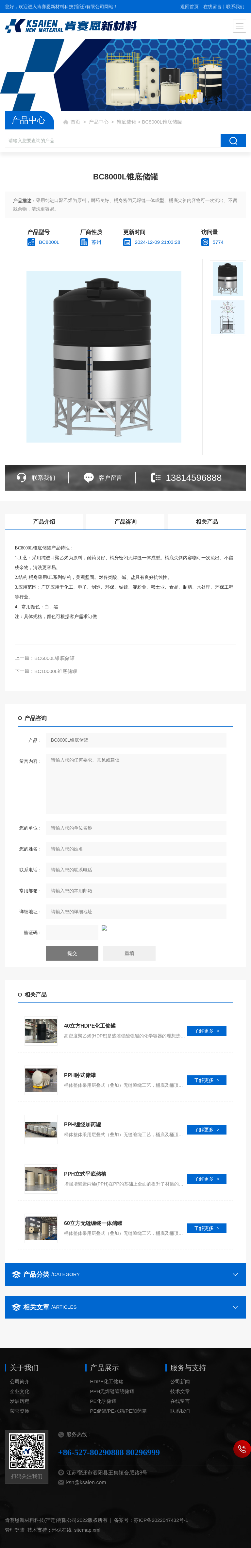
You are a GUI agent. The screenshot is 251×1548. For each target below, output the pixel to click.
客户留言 (110, 478)
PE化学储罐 (103, 1423)
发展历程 (19, 1423)
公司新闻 (180, 1403)
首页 (75, 122)
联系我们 (235, 6)
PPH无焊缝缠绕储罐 (112, 1413)
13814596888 (194, 478)
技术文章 (180, 1413)
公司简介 (19, 1403)
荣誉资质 (19, 1433)
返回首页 (189, 6)
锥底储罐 (126, 122)
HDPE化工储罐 (107, 1403)
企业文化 (19, 1413)
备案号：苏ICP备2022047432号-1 (151, 1542)
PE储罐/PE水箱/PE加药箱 (118, 1433)
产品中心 (99, 122)
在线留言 (212, 6)
